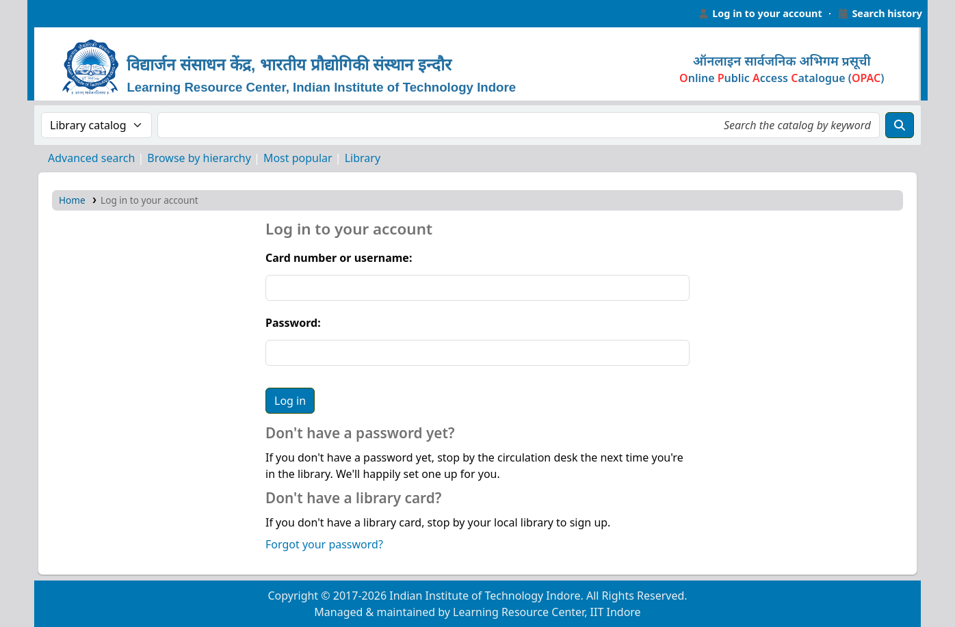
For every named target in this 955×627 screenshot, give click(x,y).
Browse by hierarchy (199, 157)
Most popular (297, 157)
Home (72, 200)
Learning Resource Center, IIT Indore (61, 13)
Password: (293, 322)
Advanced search (91, 157)
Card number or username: (338, 257)
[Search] (899, 125)
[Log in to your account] (760, 14)
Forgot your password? (324, 544)
